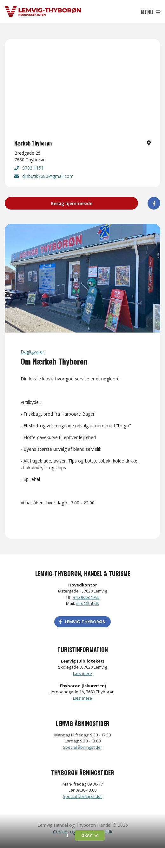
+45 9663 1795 (86, 597)
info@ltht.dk (87, 603)
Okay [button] (89, 835)
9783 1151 (29, 168)
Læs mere (82, 673)
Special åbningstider (82, 747)
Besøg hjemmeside (71, 203)
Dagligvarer (32, 352)
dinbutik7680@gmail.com (44, 176)
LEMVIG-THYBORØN (82, 622)
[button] (68, 835)
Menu (150, 12)
